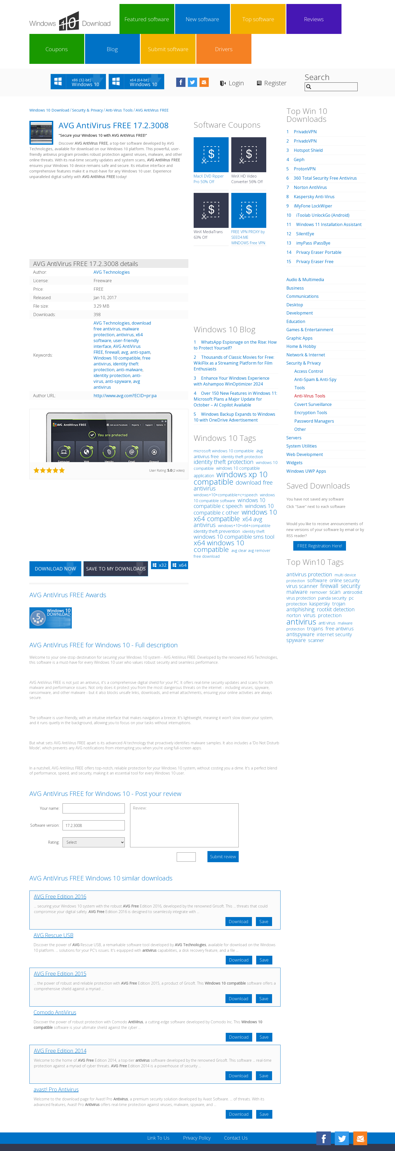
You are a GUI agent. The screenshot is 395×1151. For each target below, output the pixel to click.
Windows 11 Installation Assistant (329, 194)
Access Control (308, 340)
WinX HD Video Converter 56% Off (247, 149)
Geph (299, 129)
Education (296, 291)
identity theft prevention (217, 501)
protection (330, 582)
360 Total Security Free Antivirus (326, 148)
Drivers (349, 19)
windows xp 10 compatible (230, 448)
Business (295, 258)
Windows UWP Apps (306, 438)
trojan (338, 570)
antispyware (300, 601)
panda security (332, 565)
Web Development (304, 421)
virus (309, 582)
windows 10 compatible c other (234, 479)
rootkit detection (336, 576)
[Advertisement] (108, 190)
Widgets (294, 430)
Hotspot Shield (308, 120)
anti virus (326, 590)
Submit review (223, 827)
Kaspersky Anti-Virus (314, 167)
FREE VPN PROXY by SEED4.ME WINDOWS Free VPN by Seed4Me (248, 210)
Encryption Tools (311, 380)
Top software (195, 19)
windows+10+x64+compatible (244, 495)
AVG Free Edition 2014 (60, 1021)
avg (124, 322)
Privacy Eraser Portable (319, 222)
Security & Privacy (87, 80)
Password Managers (314, 389)
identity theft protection (242, 426)
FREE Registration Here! (319, 513)
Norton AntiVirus (311, 157)
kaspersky (319, 570)
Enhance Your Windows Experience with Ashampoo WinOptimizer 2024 (232, 351)
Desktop (294, 274)
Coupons (257, 19)
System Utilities (301, 413)
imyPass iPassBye (313, 213)
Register (282, 53)
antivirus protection (309, 541)
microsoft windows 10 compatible (224, 420)
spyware (296, 606)
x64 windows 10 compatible (219, 516)
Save (263, 892)
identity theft (253, 501)
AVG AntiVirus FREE (152, 80)
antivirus (125, 305)
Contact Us (236, 1109)
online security (345, 547)
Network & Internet (305, 323)
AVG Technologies (112, 293)
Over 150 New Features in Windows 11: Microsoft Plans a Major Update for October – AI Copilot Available (236, 369)
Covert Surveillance (313, 372)
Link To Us (158, 1109)
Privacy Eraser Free (315, 231)
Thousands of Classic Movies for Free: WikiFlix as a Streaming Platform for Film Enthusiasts (235, 333)
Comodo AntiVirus (55, 982)
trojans (315, 595)
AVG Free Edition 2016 (60, 866)
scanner (316, 607)
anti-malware (129, 340)
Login (242, 53)
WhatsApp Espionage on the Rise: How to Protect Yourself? (236, 315)
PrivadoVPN (306, 102)
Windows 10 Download (49, 80)
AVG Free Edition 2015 (60, 944)
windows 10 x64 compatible (235, 485)
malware (297, 558)
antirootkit (352, 559)
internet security (334, 601)
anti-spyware (118, 351)
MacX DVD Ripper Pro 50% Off (209, 149)
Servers (293, 405)
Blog (288, 19)
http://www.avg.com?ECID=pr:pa (125, 366)
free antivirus (340, 595)
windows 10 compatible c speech (229, 473)
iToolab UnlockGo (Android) (323, 185)
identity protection (112, 345)
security (350, 552)
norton (293, 582)
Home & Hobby (301, 315)
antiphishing (300, 576)
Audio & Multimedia (305, 250)
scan (335, 558)
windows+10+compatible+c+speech (226, 464)
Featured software (134, 19)
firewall (112, 322)
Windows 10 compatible (117, 328)
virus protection (301, 565)
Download (238, 892)
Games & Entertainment (310, 299)
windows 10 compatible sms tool (234, 506)
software (317, 547)
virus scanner (302, 552)
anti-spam (140, 322)
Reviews (226, 19)
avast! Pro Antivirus (56, 1060)
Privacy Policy (197, 1109)
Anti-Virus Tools (119, 80)
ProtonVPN (305, 139)
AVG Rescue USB (53, 905)
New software (165, 19)
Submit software (318, 19)
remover (318, 559)
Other (300, 397)
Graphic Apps (299, 307)
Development (299, 282)
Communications (303, 266)
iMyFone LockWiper (313, 176)
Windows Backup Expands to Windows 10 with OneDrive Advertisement (235, 387)
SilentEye (305, 204)
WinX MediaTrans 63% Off (208, 204)
